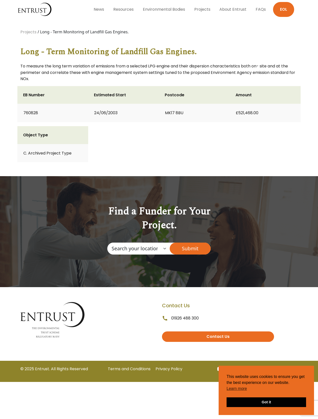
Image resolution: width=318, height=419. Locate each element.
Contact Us (218, 336)
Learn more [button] (237, 388)
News (99, 9)
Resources (123, 9)
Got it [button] (266, 402)
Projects (202, 9)
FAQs (261, 9)
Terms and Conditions (129, 369)
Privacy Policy (169, 369)
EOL (283, 9)
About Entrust (232, 9)
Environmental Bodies (164, 9)
